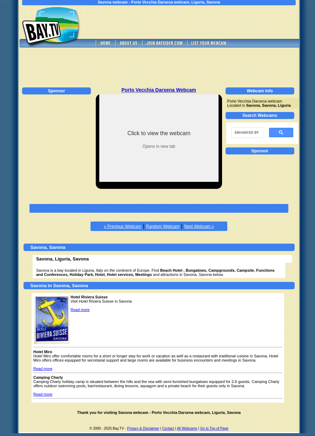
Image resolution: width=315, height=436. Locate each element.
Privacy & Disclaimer (143, 428)
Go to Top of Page (214, 428)
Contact (168, 428)
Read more (80, 310)
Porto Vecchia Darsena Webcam (158, 90)
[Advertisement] (197, 22)
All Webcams (187, 428)
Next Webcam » (199, 226)
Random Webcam (163, 226)
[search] (247, 133)
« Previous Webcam (122, 226)
